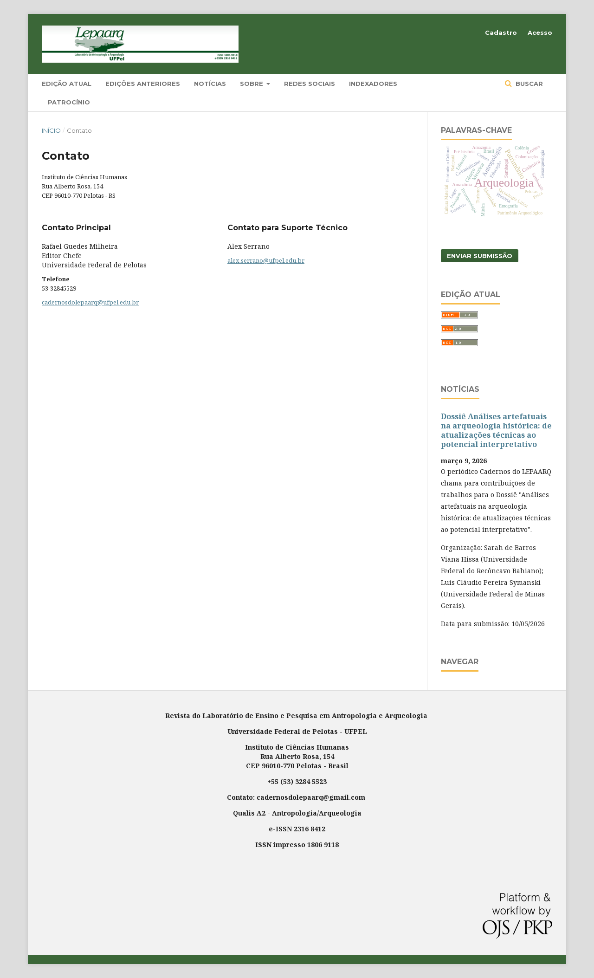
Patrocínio (69, 102)
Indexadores (373, 83)
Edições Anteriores (142, 83)
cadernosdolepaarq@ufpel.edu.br (90, 302)
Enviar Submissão (479, 255)
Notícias (210, 83)
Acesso (540, 32)
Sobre (252, 83)
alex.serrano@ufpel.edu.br (265, 260)
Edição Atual (66, 83)
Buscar (528, 83)
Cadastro (501, 32)
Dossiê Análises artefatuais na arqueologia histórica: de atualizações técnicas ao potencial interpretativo (496, 430)
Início (51, 130)
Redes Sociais (309, 83)
